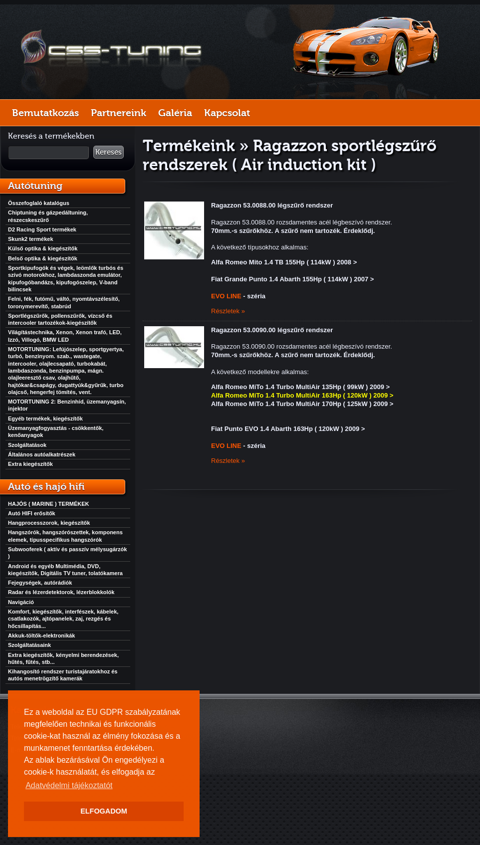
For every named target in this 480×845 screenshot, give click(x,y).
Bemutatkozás (45, 113)
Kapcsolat (227, 113)
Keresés (108, 152)
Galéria (175, 113)
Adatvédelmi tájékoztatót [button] (68, 785)
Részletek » (228, 311)
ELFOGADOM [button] (103, 811)
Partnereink (118, 113)
